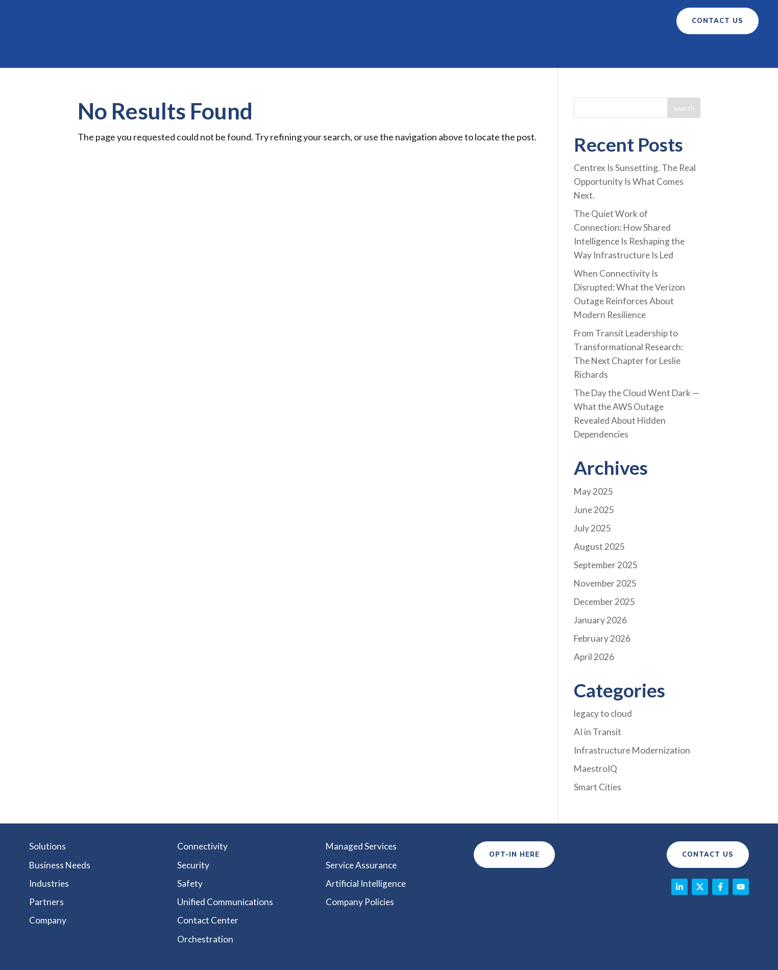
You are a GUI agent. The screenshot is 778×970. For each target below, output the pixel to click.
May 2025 (594, 455)
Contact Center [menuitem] (208, 876)
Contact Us (708, 811)
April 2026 (594, 616)
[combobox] (620, 81)
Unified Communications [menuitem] (226, 857)
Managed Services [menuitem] (362, 802)
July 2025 (593, 491)
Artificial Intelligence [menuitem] (367, 839)
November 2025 (606, 544)
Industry (395, 21)
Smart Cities (598, 743)
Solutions (237, 21)
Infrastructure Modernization (633, 708)
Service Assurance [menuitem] (362, 821)
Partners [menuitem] (46, 857)
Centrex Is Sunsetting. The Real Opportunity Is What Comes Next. (636, 155)
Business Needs (317, 21)
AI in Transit (598, 690)
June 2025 (594, 473)
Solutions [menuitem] (47, 802)
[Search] (684, 81)
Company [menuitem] (48, 876)
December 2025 (606, 562)
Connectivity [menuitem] (203, 802)
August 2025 (599, 509)
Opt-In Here (514, 811)
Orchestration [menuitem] (205, 894)
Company (510, 21)
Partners (456, 21)
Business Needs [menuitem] (61, 821)
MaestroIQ (596, 726)
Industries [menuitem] (49, 839)
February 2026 (603, 598)
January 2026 (600, 580)
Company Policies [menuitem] (361, 857)
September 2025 (607, 526)
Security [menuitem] (193, 821)
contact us (717, 21)
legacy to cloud (604, 672)
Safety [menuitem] (190, 839)
